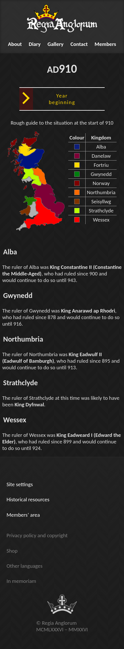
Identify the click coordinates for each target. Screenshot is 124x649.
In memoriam (21, 581)
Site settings (20, 484)
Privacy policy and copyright (37, 535)
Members (105, 44)
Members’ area (23, 515)
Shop (12, 550)
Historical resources (28, 499)
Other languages (24, 566)
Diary (35, 44)
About (15, 44)
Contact (79, 44)
